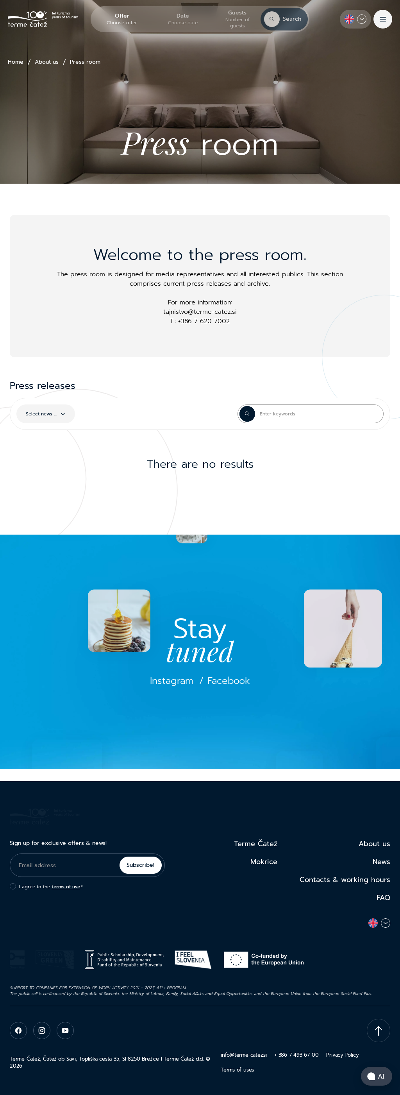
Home (15, 62)
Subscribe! (140, 865)
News (381, 861)
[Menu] (382, 19)
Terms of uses (237, 1070)
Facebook (228, 681)
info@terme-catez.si (244, 1055)
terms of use (66, 886)
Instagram (171, 681)
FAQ (383, 897)
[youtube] (65, 1030)
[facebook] (18, 1030)
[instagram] (41, 1030)
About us (47, 62)
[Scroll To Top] (378, 1030)
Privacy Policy (342, 1055)
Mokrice (263, 861)
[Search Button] (247, 414)
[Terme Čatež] (43, 19)
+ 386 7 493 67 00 (296, 1055)
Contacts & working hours (345, 879)
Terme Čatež (255, 843)
